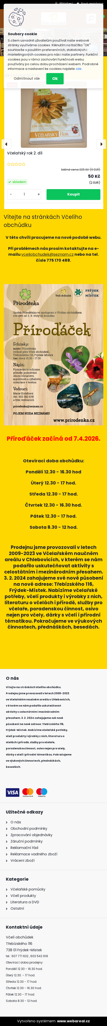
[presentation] (6, 144)
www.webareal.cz (73, 1021)
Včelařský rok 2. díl (24, 153)
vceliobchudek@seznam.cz (47, 254)
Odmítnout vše (27, 78)
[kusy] (24, 194)
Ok (55, 78)
